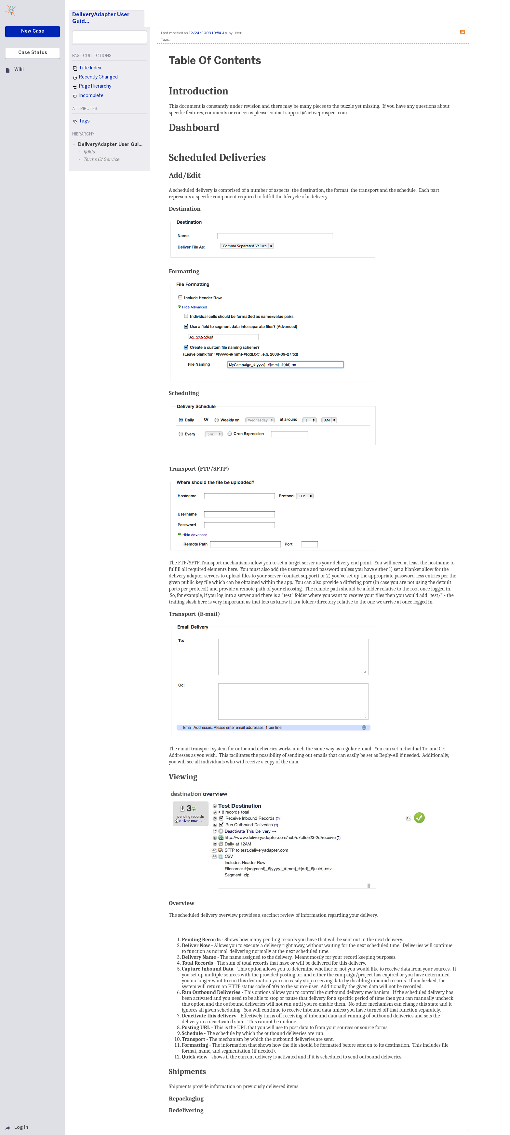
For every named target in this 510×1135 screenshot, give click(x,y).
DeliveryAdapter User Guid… (100, 18)
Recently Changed (95, 78)
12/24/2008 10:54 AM (208, 33)
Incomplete (87, 96)
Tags (81, 122)
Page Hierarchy (91, 87)
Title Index (86, 69)
